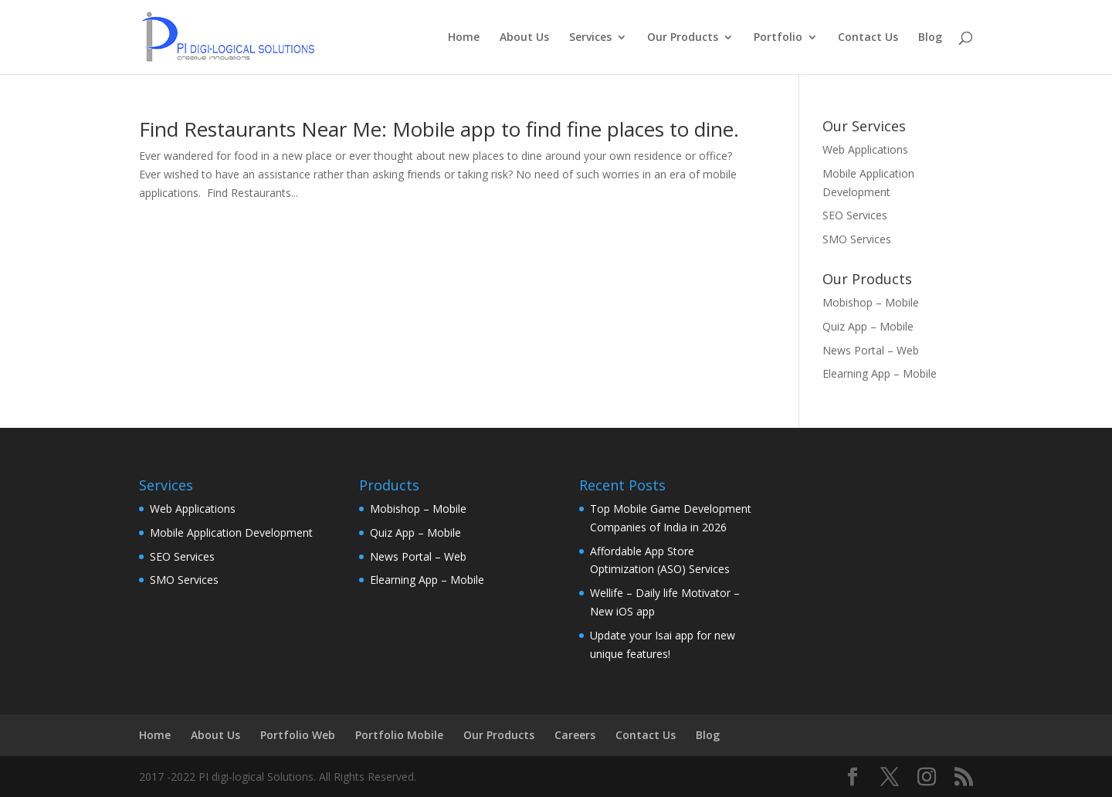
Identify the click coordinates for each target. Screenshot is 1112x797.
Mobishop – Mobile (870, 302)
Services (590, 38)
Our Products (682, 38)
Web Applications (865, 149)
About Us (524, 38)
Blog (930, 38)
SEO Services (854, 215)
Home (464, 38)
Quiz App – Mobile (868, 326)
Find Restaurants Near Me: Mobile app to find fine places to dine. (439, 129)
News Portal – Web (870, 350)
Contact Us (868, 38)
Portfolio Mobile (399, 734)
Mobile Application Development (231, 532)
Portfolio (778, 38)
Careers (574, 734)
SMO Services (856, 239)
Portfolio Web (297, 734)
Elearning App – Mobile (879, 373)
